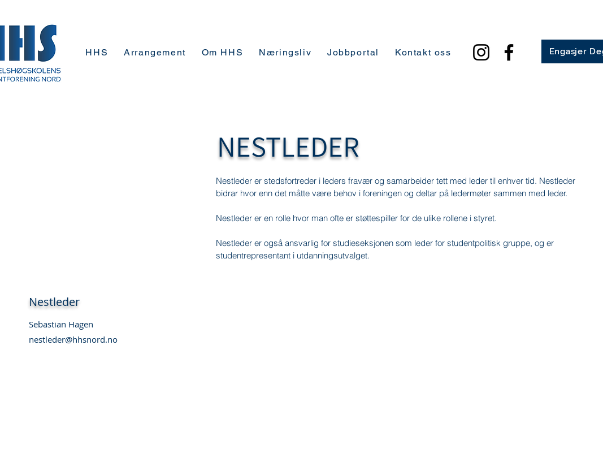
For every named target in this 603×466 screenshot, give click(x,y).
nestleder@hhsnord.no (73, 339)
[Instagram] (481, 52)
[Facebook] (509, 52)
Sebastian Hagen (61, 324)
